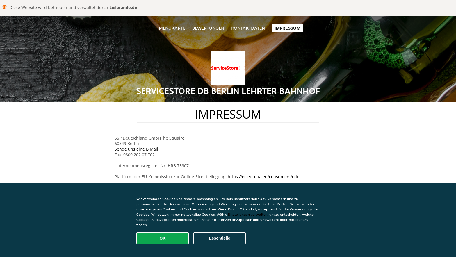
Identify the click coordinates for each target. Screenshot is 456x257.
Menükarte (172, 28)
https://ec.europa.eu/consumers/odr (263, 176)
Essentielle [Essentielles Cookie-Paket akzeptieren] (219, 238)
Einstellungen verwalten (248, 214)
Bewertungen (208, 28)
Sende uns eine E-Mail (136, 149)
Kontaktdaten (248, 28)
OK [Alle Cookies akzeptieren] (163, 238)
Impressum (287, 28)
